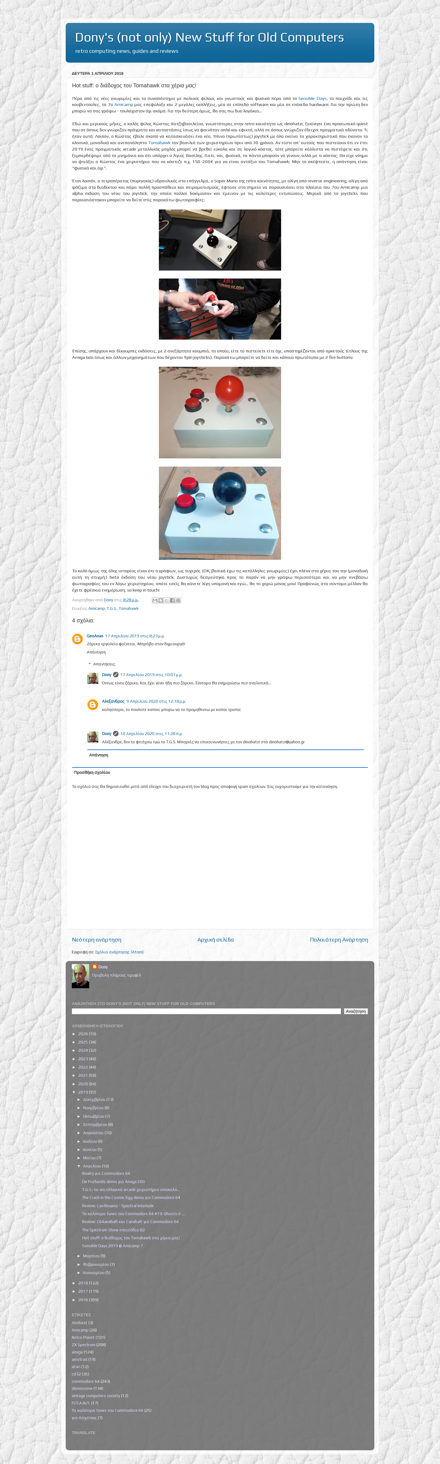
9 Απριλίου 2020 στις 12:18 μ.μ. (156, 701)
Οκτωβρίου (94, 1116)
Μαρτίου (92, 1255)
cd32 (76, 1373)
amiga (77, 1351)
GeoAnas (95, 635)
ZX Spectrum (83, 1344)
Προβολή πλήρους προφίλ (116, 975)
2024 (83, 1050)
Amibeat (79, 1322)
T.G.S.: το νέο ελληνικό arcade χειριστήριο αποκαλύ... (131, 1189)
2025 (83, 1042)
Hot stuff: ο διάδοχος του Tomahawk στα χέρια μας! (131, 1237)
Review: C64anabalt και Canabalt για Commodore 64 (130, 1221)
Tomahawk (159, 142)
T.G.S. (112, 608)
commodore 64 (86, 1381)
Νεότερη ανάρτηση (96, 939)
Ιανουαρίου (94, 1272)
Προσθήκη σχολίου (92, 772)
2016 (83, 1299)
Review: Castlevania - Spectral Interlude (118, 1205)
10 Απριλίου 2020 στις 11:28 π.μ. (151, 733)
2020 (83, 1083)
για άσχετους (84, 1417)
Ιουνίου (90, 1149)
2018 (83, 1282)
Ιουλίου (90, 1141)
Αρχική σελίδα (215, 939)
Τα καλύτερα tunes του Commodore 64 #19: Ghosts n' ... (133, 1213)
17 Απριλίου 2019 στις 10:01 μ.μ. (151, 674)
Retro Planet (83, 1337)
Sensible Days (312, 98)
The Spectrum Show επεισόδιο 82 (113, 1229)
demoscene (82, 1388)
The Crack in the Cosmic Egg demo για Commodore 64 (131, 1197)
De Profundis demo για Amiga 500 (113, 1181)
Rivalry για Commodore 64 (106, 1173)
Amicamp (123, 104)
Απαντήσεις (104, 664)
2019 (83, 1092)
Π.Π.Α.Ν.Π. (81, 1402)
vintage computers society (96, 1395)
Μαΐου (90, 1157)
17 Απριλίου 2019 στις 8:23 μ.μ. (135, 635)
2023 (83, 1058)
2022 (83, 1067)
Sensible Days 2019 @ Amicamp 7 (112, 1245)
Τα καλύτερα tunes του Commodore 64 (107, 1410)
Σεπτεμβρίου (95, 1124)
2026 (83, 1033)
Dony (106, 674)
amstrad (79, 1359)
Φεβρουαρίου (96, 1264)
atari (76, 1366)
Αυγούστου (94, 1132)
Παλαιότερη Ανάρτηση (339, 939)
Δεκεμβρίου (94, 1099)
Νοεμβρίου (94, 1107)
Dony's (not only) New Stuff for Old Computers (209, 37)
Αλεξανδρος (113, 701)
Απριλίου (92, 1166)
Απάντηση (96, 652)
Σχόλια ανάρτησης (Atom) (119, 951)
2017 (83, 1291)
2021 (83, 1075)
